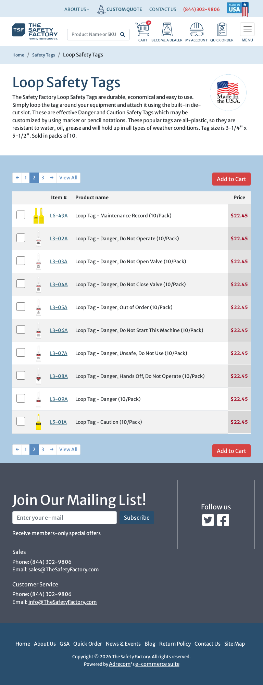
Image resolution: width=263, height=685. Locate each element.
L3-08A (59, 376)
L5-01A (58, 422)
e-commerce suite (157, 664)
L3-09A (59, 399)
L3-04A (59, 284)
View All (68, 178)
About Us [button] (75, 9)
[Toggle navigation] (247, 29)
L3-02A (59, 239)
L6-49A (59, 216)
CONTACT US (162, 9)
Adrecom (120, 664)
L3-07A (58, 353)
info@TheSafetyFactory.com (62, 602)
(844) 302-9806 (201, 9)
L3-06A (59, 330)
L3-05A (58, 307)
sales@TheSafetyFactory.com (63, 569)
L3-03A (58, 261)
